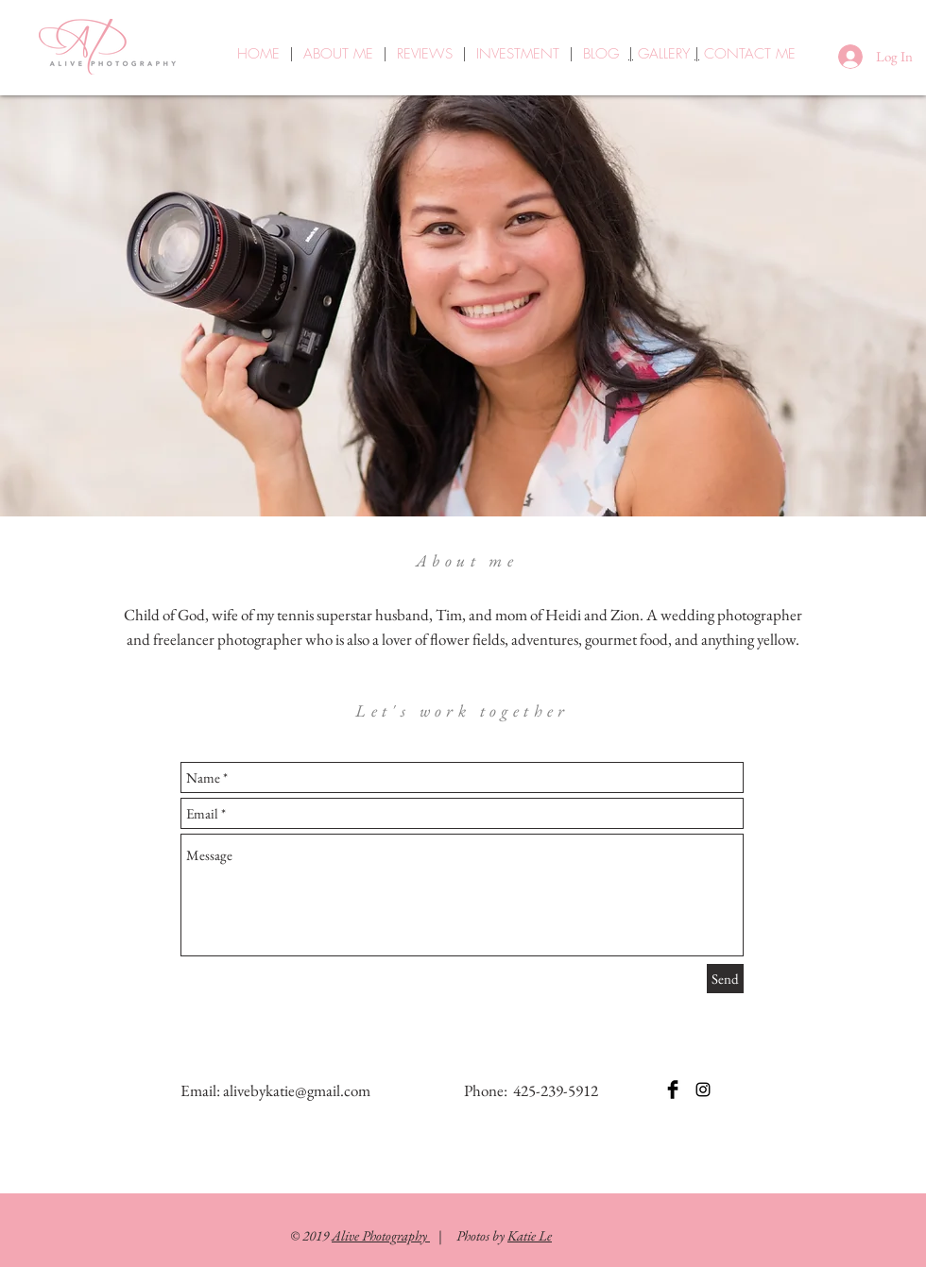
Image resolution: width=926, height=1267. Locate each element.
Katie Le (529, 1235)
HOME (258, 53)
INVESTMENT (517, 53)
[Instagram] (703, 1089)
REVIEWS (425, 53)
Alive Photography (381, 1235)
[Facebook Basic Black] (672, 1089)
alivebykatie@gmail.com (296, 1090)
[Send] (725, 978)
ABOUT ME (338, 53)
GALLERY (666, 53)
